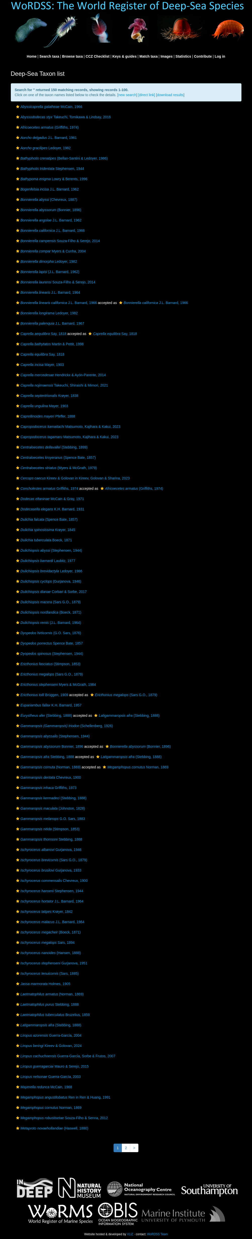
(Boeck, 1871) (48, 612)
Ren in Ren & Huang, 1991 (63, 1097)
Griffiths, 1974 (46, 488)
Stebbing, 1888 (44, 757)
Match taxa (148, 56)
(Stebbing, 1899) (51, 447)
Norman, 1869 (135, 767)
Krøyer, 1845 (45, 530)
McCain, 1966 (48, 107)
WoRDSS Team (157, 1234)
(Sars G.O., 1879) (48, 602)
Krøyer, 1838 (46, 396)
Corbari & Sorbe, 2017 (51, 592)
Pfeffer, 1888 (45, 416)
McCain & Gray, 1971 (49, 499)
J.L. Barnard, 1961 (46, 138)
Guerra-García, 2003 (48, 1077)
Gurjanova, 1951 (51, 963)
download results (170, 95)
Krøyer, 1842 (44, 912)
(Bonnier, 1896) (48, 210)
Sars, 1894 (45, 943)
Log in (220, 56)
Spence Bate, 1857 (49, 643)
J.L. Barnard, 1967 (49, 323)
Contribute (203, 56)
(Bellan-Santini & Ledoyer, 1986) (61, 158)
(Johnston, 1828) (50, 808)
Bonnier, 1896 (49, 746)
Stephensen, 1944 (49, 169)
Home (32, 56)
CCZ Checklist (98, 56)
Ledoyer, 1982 (43, 148)
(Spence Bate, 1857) (55, 458)
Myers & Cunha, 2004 (50, 251)
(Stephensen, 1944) (48, 550)
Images (167, 56)
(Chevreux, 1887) (46, 200)
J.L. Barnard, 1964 (47, 292)
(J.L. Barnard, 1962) (47, 272)
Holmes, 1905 (42, 984)
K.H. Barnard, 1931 (49, 509)
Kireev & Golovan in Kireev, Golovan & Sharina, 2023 (72, 478)
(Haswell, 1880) (51, 1128)
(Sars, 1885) (47, 973)
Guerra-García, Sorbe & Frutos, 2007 (65, 1056)
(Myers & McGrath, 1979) (56, 468)
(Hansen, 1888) (48, 953)
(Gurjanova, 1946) (48, 581)
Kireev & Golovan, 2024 (48, 1046)
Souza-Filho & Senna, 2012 (61, 1118)
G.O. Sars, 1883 (50, 819)
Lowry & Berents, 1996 (51, 179)
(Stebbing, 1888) (43, 716)
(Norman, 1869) (48, 767)
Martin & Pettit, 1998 (49, 344)
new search (127, 95)
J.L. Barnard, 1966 (50, 231)
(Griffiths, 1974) (47, 127)
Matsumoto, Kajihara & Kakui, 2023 (68, 427)
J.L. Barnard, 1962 (47, 189)
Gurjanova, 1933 (48, 870)
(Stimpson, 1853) (48, 664)
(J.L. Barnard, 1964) (48, 623)
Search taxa (49, 56)
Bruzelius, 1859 (52, 1015)
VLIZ (130, 1234)
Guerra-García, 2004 (48, 1035)
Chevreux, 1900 (48, 777)
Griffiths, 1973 (46, 788)
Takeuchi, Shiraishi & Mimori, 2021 (61, 385)
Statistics (183, 56)
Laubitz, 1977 (45, 561)
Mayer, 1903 (39, 365)
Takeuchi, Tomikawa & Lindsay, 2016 (63, 117)
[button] (18, 106)
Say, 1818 (41, 334)
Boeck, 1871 (43, 540)
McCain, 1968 (43, 1087)
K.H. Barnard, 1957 (48, 705)
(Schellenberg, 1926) (64, 726)
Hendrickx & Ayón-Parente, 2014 (60, 375)
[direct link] (146, 95)
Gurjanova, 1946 (48, 850)
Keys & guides (124, 56)
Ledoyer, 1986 (48, 571)
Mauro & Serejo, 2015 (52, 1066)
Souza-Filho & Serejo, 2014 (57, 241)
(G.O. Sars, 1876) (48, 633)
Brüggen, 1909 (41, 695)
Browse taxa (72, 56)
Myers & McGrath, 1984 (55, 685)
